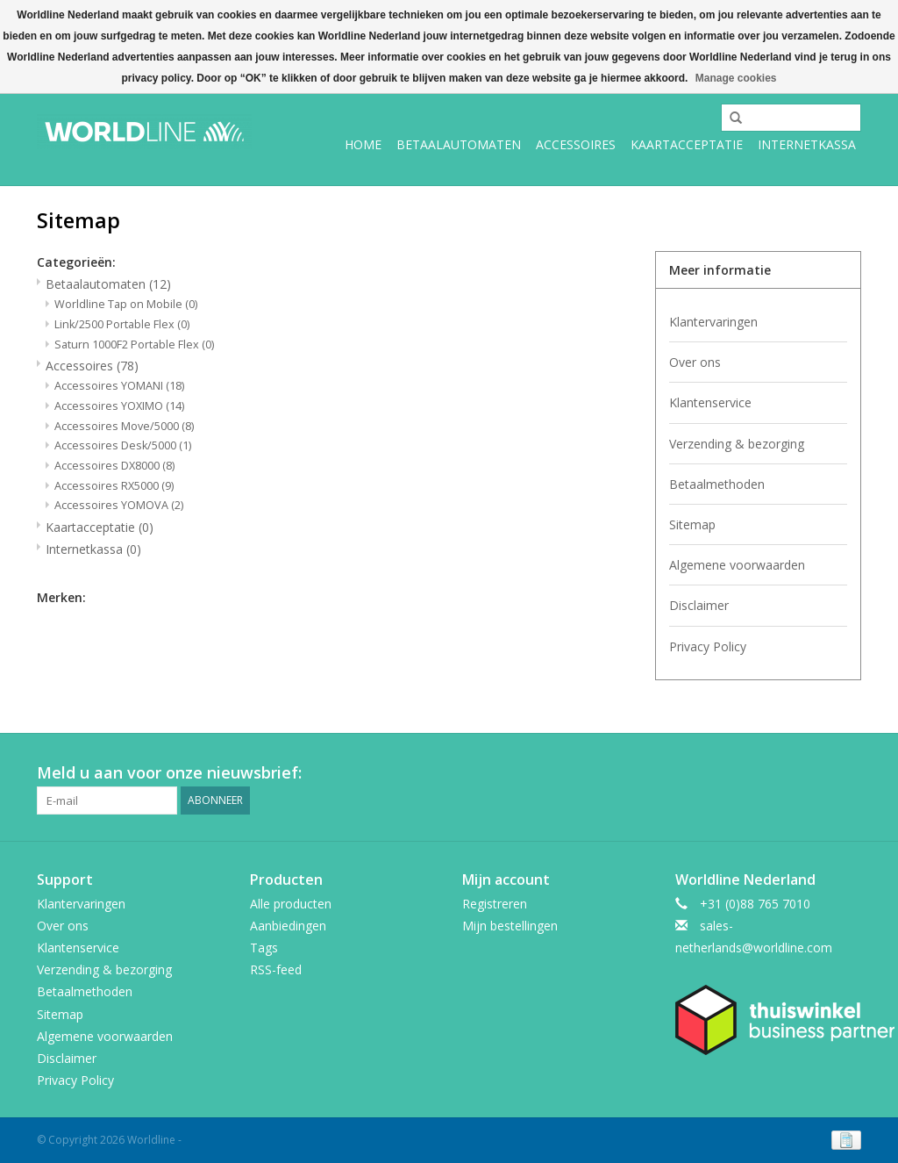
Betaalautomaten (458, 144)
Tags (264, 947)
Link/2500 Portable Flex (121, 324)
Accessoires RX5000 (114, 485)
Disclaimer (699, 605)
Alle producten (290, 903)
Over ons (695, 362)
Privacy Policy (707, 646)
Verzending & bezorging (736, 443)
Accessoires (576, 144)
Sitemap (692, 524)
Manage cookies (736, 78)
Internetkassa (807, 144)
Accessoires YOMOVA (118, 505)
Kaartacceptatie (687, 144)
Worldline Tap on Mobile (125, 304)
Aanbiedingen (288, 925)
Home (363, 144)
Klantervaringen (713, 321)
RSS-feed (276, 969)
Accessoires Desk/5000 (122, 445)
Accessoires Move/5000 (124, 426)
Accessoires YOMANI (119, 385)
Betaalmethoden (717, 484)
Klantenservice (710, 402)
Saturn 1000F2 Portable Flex (134, 344)
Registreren (494, 903)
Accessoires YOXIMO (119, 405)
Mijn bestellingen (510, 925)
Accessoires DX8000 (114, 465)
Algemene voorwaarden (737, 564)
